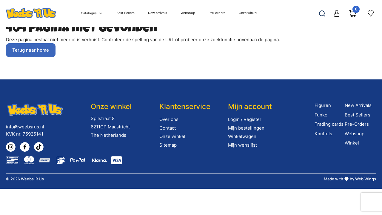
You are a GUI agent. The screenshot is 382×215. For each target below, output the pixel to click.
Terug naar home (30, 50)
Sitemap (168, 145)
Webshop (354, 133)
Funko (321, 115)
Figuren (323, 105)
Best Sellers (357, 115)
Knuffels (323, 133)
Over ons (168, 119)
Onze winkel (172, 136)
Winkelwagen (242, 136)
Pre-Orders (357, 124)
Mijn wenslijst (242, 145)
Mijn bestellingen (246, 128)
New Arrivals (358, 105)
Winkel (352, 143)
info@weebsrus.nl (25, 127)
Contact (167, 128)
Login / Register (244, 119)
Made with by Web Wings (350, 178)
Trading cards (329, 124)
